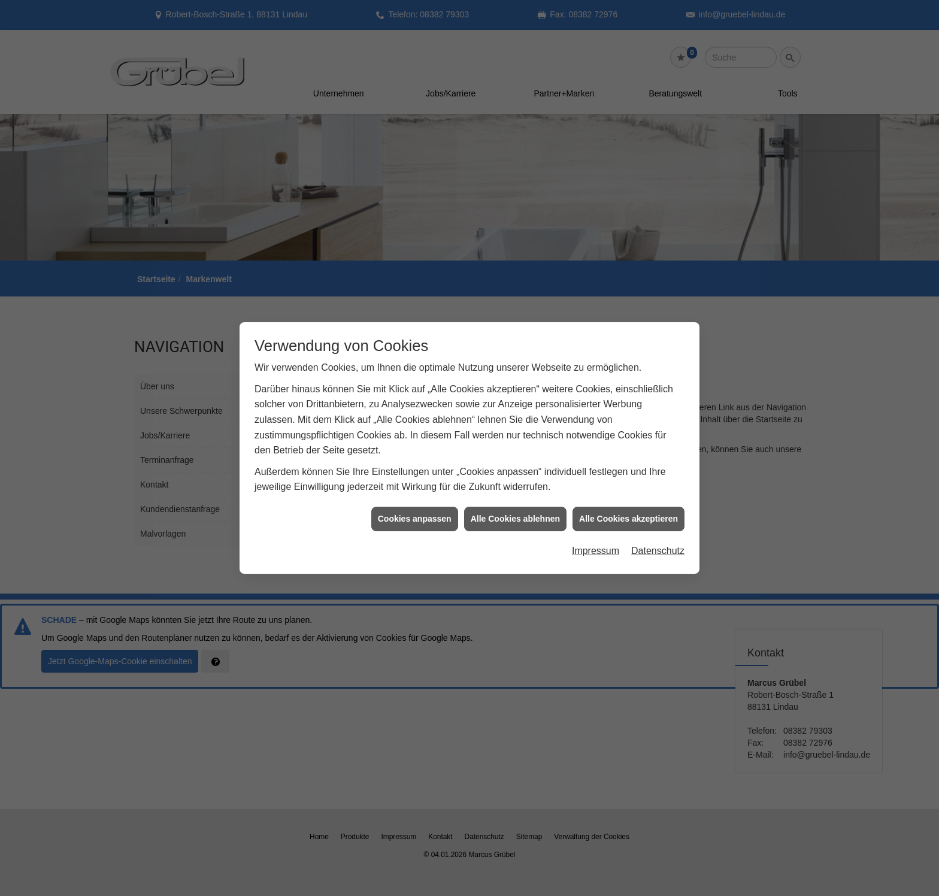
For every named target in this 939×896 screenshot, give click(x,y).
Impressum (595, 542)
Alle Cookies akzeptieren (628, 509)
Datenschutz (657, 542)
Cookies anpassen (415, 509)
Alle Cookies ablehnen (515, 509)
